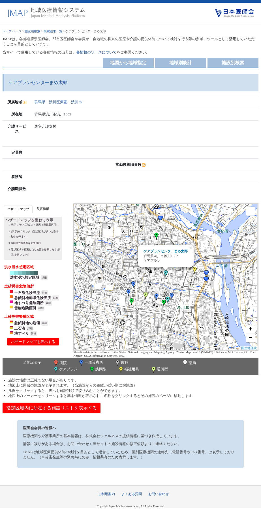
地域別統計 (180, 62)
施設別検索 (32, 31)
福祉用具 (128, 370)
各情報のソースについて (96, 52)
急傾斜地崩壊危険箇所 (32, 298)
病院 (60, 363)
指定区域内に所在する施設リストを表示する (51, 407)
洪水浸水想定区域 (24, 277)
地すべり (21, 333)
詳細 (44, 277)
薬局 (189, 363)
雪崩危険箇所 (25, 308)
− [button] (251, 338)
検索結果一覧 (53, 31)
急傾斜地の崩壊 (27, 323)
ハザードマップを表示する (33, 342)
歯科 (121, 363)
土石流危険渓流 (27, 293)
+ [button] (251, 329)
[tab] (18, 209)
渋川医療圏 (58, 102)
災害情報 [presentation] (43, 209)
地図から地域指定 (128, 62)
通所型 (159, 370)
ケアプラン (65, 370)
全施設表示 (32, 362)
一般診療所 (90, 363)
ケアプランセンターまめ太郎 (166, 251)
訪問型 (97, 370)
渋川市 (76, 102)
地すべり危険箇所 (29, 303)
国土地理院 (249, 348)
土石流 (19, 328)
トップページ (12, 31)
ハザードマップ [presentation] (18, 209)
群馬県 (39, 102)
